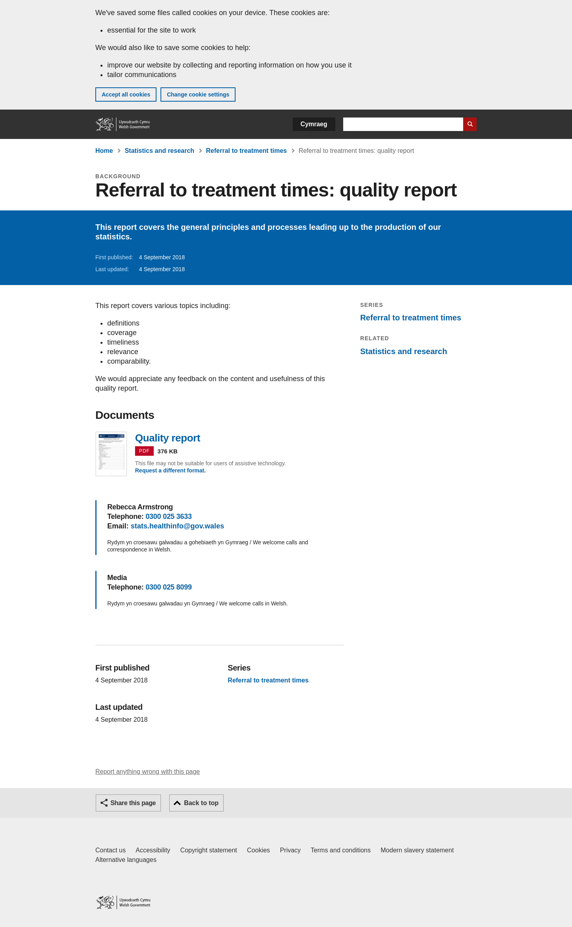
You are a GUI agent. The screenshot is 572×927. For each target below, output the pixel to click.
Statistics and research (159, 150)
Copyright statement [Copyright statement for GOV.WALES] (208, 850)
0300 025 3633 (168, 516)
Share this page (133, 803)
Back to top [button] (201, 803)
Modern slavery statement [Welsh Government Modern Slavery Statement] (417, 850)
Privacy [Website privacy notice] (290, 850)
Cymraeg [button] (314, 124)
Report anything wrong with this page (147, 771)
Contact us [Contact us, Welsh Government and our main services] (110, 850)
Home (104, 150)
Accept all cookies (126, 94)
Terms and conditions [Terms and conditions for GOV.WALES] (341, 850)
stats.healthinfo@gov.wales (177, 526)
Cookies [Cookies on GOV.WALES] (258, 850)
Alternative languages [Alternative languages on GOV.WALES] (126, 859)
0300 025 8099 (168, 587)
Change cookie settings (198, 94)
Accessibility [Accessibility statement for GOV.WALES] (152, 850)
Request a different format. (170, 470)
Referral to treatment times (246, 150)
